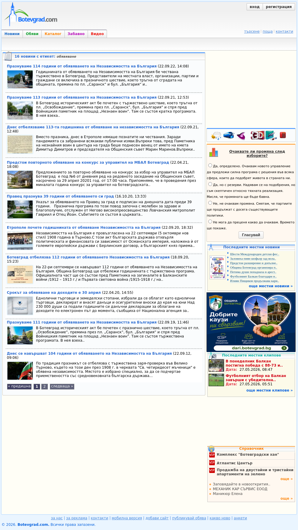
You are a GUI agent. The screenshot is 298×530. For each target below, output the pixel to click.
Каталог (53, 34)
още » (286, 479)
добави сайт (157, 518)
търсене (252, 31)
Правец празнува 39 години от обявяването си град (60, 196)
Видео (97, 34)
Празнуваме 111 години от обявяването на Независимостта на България (82, 322)
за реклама (76, 518)
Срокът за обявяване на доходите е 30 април (54, 293)
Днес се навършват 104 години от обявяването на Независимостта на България (89, 353)
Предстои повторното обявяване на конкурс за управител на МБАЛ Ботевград (88, 162)
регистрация (279, 7)
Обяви (32, 34)
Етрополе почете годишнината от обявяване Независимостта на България (84, 227)
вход (255, 7)
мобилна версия (127, 518)
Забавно (76, 34)
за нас (57, 518)
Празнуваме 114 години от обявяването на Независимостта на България (82, 66)
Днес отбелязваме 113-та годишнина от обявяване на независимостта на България (93, 127)
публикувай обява (189, 518)
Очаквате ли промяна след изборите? (257, 153)
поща (268, 31)
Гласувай (251, 235)
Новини (12, 34)
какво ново (219, 518)
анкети (240, 518)
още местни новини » (271, 286)
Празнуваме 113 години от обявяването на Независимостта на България (82, 97)
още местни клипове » (269, 390)
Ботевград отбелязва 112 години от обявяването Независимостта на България (88, 257)
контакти (284, 31)
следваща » (62, 386)
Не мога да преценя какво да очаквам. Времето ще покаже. (250, 225)
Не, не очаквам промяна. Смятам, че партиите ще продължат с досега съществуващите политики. (249, 209)
